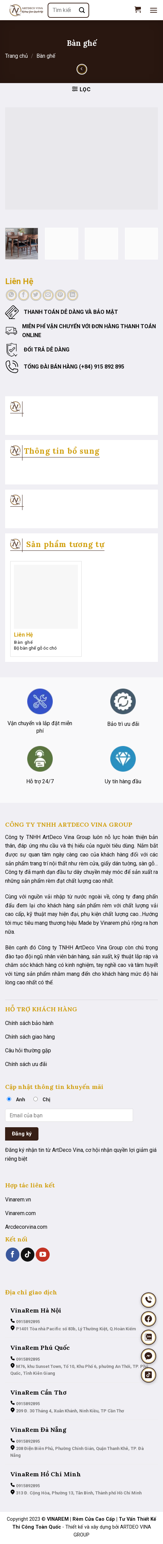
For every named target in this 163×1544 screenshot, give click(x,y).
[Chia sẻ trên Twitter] (36, 295)
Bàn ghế (45, 56)
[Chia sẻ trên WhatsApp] (11, 295)
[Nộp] (82, 10)
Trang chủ (16, 56)
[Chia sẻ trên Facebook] (23, 295)
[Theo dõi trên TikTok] (27, 1255)
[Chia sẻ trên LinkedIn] (72, 295)
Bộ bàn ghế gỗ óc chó (35, 648)
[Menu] (153, 10)
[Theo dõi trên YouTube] (42, 1255)
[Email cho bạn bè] (48, 295)
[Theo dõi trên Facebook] (12, 1255)
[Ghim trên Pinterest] (60, 295)
